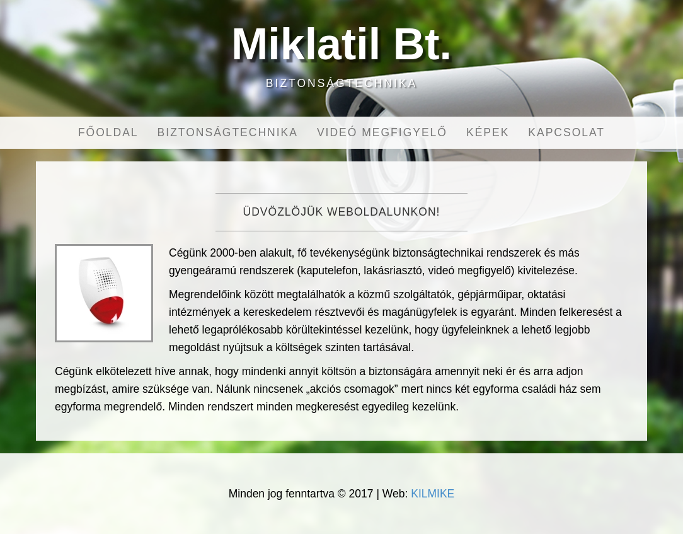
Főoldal (108, 132)
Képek (487, 132)
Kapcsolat (566, 132)
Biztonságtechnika (228, 132)
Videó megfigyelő (382, 132)
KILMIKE (432, 493)
